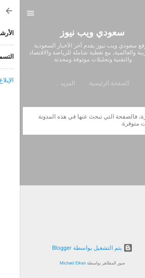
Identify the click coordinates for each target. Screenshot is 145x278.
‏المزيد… (45, 83)
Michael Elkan (53, 263)
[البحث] (134, 15)
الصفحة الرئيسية (89, 83)
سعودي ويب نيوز (72, 32)
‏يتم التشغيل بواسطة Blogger (72, 247)
